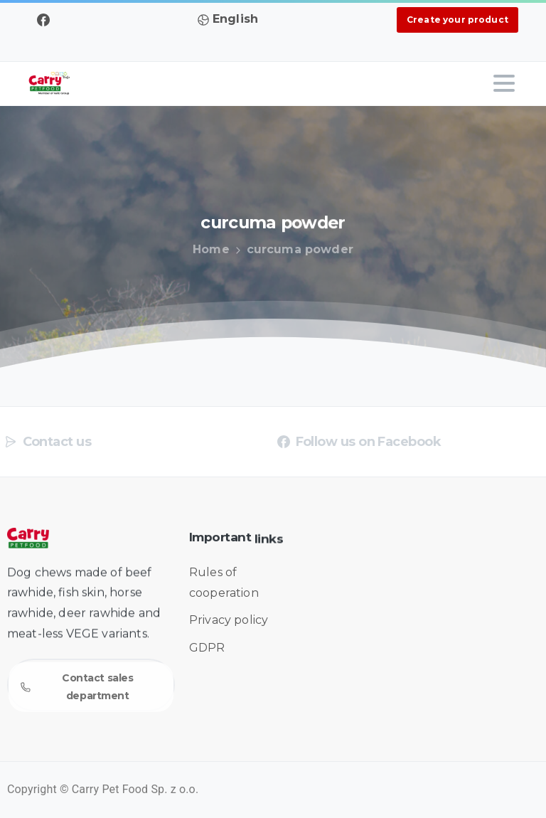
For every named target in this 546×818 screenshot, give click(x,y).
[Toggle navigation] (504, 83)
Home (209, 249)
